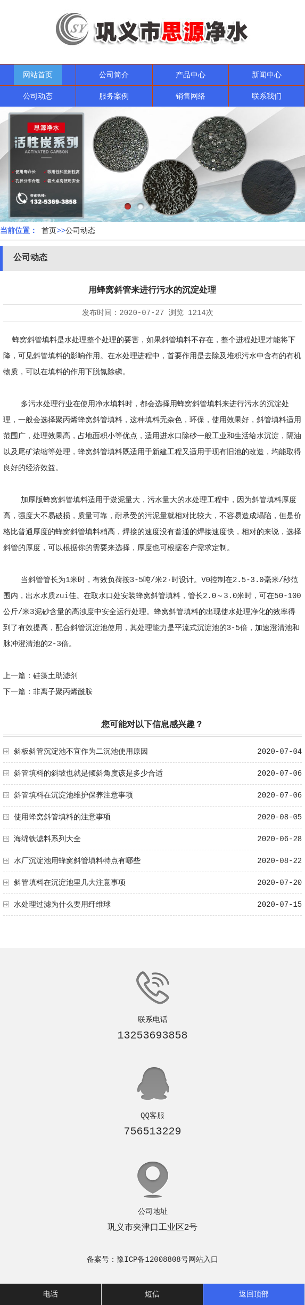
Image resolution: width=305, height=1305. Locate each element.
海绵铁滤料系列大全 (47, 839)
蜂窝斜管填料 (34, 340)
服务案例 (114, 96)
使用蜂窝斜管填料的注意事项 (62, 817)
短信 (152, 1294)
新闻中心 (267, 75)
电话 (50, 1294)
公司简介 (114, 75)
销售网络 (190, 96)
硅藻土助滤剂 (55, 676)
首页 (49, 231)
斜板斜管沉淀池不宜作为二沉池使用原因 (81, 751)
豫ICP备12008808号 (152, 1259)
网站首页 (38, 75)
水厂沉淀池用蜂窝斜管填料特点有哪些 (77, 861)
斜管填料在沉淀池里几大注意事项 (70, 883)
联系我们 (267, 96)
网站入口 (203, 1259)
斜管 (35, 580)
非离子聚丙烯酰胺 (63, 692)
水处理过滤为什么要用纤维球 (62, 904)
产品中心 (190, 75)
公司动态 (38, 96)
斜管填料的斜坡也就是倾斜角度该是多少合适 (88, 773)
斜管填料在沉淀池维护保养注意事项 (73, 795)
